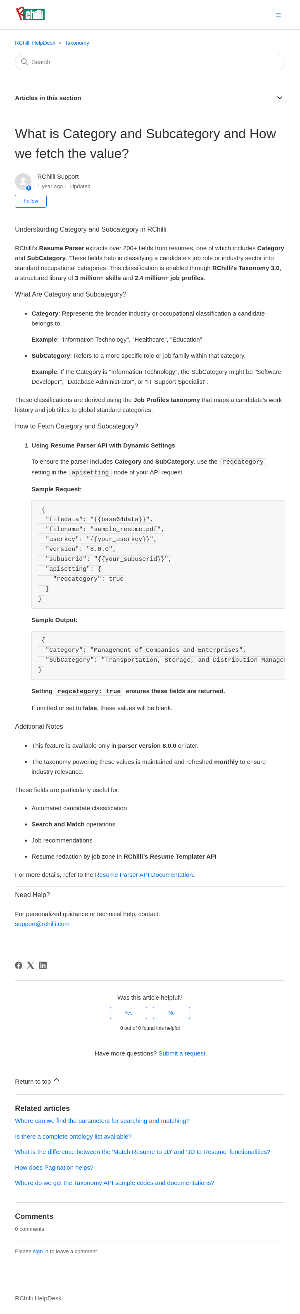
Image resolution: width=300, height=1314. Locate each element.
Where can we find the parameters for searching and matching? (102, 1119)
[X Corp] (30, 964)
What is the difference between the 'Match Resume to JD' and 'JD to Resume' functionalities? (142, 1150)
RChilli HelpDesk (35, 43)
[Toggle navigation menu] (278, 14)
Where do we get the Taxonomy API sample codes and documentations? (114, 1181)
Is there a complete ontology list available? (73, 1135)
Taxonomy (76, 43)
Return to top (38, 1079)
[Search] (150, 62)
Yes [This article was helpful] (128, 1012)
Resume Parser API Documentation (144, 873)
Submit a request (181, 1052)
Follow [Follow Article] (31, 201)
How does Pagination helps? (54, 1166)
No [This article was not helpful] (171, 1012)
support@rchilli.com (42, 922)
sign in (41, 1250)
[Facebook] (18, 964)
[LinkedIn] (43, 964)
